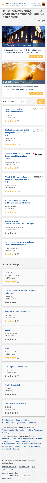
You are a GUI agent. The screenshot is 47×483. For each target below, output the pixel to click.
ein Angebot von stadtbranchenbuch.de (15, 5)
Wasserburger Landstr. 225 (24, 249)
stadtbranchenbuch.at (10, 476)
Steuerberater (7, 449)
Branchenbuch (7, 420)
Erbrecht (25, 446)
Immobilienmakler (30, 441)
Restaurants (38, 430)
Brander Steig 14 (24, 208)
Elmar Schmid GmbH (18, 110)
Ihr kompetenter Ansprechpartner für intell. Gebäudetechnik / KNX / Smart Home (21, 88)
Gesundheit (10, 430)
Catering (23, 439)
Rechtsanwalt (7, 446)
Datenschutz (24, 467)
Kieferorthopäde (8, 444)
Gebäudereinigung (16, 441)
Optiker (28, 444)
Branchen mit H (21, 420)
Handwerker (20, 430)
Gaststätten (37, 439)
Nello (7, 348)
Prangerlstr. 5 (18, 116)
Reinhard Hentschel (12, 385)
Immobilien (29, 430)
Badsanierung (14, 439)
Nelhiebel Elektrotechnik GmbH (18, 156)
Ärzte (4, 430)
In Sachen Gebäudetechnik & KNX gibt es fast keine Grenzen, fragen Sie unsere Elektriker (22, 51)
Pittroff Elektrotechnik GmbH (18, 179)
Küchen (17, 444)
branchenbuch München (15, 3)
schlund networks (24, 222)
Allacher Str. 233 (18, 140)
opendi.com (6, 478)
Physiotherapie (34, 446)
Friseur (30, 439)
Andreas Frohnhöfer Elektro (24, 201)
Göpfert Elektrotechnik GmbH (18, 132)
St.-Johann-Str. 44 (18, 187)
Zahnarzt (16, 449)
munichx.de (25, 476)
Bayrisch (5, 441)
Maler (23, 444)
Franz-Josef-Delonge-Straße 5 (24, 229)
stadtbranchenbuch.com (11, 473)
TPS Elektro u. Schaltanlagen (16, 403)
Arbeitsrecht (16, 446)
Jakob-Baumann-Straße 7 (18, 163)
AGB (33, 467)
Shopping (5, 433)
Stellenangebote (8, 469)
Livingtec (8, 330)
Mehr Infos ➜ (36, 57)
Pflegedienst (36, 444)
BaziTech (8, 272)
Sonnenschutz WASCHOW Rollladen (24, 243)
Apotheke (5, 439)
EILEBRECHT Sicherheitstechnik (17, 312)
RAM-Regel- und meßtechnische (17, 367)
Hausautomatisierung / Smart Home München (19, 423)
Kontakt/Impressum (9, 467)
